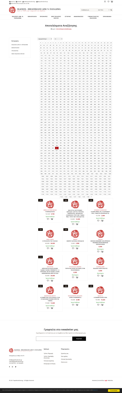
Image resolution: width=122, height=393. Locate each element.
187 (102, 66)
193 (53, 69)
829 (87, 154)
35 (72, 48)
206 (102, 69)
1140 (88, 200)
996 (72, 177)
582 (87, 120)
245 (106, 74)
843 (68, 156)
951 (45, 172)
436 (110, 100)
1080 (87, 190)
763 (53, 146)
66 (98, 51)
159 (68, 64)
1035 (100, 182)
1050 (96, 184)
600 (83, 123)
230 (49, 74)
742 (45, 143)
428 (80, 100)
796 (106, 148)
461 (61, 105)
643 (102, 128)
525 (87, 112)
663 (106, 130)
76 (56, 53)
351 (76, 89)
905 (87, 164)
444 (68, 102)
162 (80, 64)
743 (49, 143)
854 (110, 156)
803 (61, 151)
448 (83, 102)
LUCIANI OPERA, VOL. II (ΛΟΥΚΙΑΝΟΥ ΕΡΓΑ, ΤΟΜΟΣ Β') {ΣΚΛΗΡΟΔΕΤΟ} (100, 217)
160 (72, 64)
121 (68, 58)
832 (99, 154)
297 (87, 82)
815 (106, 151)
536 (57, 115)
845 (76, 156)
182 (83, 66)
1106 (60, 195)
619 (83, 125)
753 (87, 143)
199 (76, 69)
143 (80, 61)
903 (80, 164)
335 (87, 87)
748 (68, 143)
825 (72, 154)
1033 (91, 182)
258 (83, 76)
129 (99, 58)
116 (49, 58)
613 (61, 125)
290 (61, 82)
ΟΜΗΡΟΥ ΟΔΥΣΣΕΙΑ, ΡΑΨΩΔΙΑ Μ (75, 245)
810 (87, 151)
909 (102, 164)
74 (50, 53)
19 (95, 46)
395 (99, 94)
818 (45, 154)
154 (49, 64)
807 (76, 151)
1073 (56, 190)
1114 (96, 195)
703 (41, 138)
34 (69, 48)
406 (68, 97)
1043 (65, 184)
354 (87, 89)
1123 (65, 197)
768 (72, 146)
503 (76, 110)
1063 (82, 187)
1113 (91, 195)
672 (68, 133)
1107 (65, 195)
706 (53, 138)
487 (87, 107)
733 (83, 141)
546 (95, 115)
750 (76, 143)
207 (106, 69)
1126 (78, 197)
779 (41, 148)
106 (83, 56)
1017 (91, 179)
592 (53, 123)
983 (95, 174)
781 (49, 148)
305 (45, 84)
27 (47, 48)
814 (102, 151)
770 (80, 146)
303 (110, 82)
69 (107, 51)
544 (87, 115)
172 (45, 66)
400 (45, 97)
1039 (47, 184)
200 (80, 69)
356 (95, 89)
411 (87, 97)
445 (72, 102)
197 (68, 69)
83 (79, 53)
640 (91, 128)
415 (102, 97)
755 (95, 143)
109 (95, 56)
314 (80, 84)
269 (53, 79)
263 (102, 76)
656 (80, 130)
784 (61, 148)
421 (53, 100)
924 (87, 166)
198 (72, 69)
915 (53, 166)
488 (91, 107)
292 (68, 82)
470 (95, 105)
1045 (73, 184)
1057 (56, 187)
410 (83, 97)
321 (106, 84)
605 (102, 123)
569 (110, 118)
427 (76, 100)
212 (53, 71)
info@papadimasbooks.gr (58, 1)
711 (72, 138)
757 (102, 143)
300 (99, 82)
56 (66, 51)
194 (57, 69)
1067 (100, 187)
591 (49, 123)
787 (72, 148)
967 (106, 172)
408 (76, 97)
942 (83, 169)
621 (91, 125)
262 (99, 76)
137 (57, 61)
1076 (69, 190)
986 (106, 174)
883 (76, 161)
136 (53, 61)
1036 (104, 182)
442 (61, 102)
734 (87, 141)
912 (41, 166)
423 (61, 100)
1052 (104, 184)
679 (95, 133)
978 (76, 174)
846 (80, 156)
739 (106, 141)
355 (91, 89)
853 (106, 156)
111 (103, 56)
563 (87, 118)
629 (49, 128)
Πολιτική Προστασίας (66, 367)
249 (49, 76)
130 (102, 58)
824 (68, 154)
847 (83, 156)
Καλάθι (112, 1)
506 (87, 110)
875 (45, 161)
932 (45, 169)
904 (83, 164)
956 (64, 172)
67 (101, 51)
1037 (109, 182)
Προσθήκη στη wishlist (48, 222)
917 (61, 166)
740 (110, 141)
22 (104, 46)
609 (45, 125)
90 (101, 53)
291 (64, 82)
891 (106, 161)
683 (110, 133)
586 (102, 120)
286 (45, 82)
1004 (105, 177)
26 (44, 48)
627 (41, 128)
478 (53, 107)
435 (106, 100)
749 (72, 143)
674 (76, 133)
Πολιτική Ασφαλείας (49, 369)
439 (49, 102)
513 (41, 112)
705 (49, 138)
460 (57, 105)
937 (64, 169)
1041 (56, 184)
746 (61, 143)
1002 (96, 177)
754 (91, 143)
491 (102, 107)
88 (95, 53)
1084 (104, 190)
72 (44, 53)
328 (61, 87)
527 (95, 112)
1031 (82, 182)
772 (87, 146)
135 (49, 61)
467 (83, 105)
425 (68, 100)
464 (72, 105)
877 (53, 161)
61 (82, 51)
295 (80, 82)
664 (110, 130)
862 (68, 159)
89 (98, 53)
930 (110, 166)
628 (45, 128)
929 (106, 166)
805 (68, 151)
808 (80, 151)
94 (41, 56)
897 (57, 164)
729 (68, 141)
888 (95, 161)
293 (72, 82)
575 (61, 120)
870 (99, 159)
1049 (91, 184)
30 (56, 48)
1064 (87, 187)
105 (80, 56)
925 (91, 166)
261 (95, 76)
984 (99, 174)
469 (91, 105)
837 (45, 156)
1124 (69, 197)
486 (83, 107)
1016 (87, 179)
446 (76, 102)
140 (68, 61)
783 (57, 148)
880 (64, 161)
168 (102, 64)
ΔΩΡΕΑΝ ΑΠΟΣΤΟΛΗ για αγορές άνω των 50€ (24, 3)
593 (57, 123)
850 (95, 156)
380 (41, 94)
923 (83, 166)
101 (64, 56)
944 (91, 169)
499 (61, 110)
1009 (56, 179)
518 (61, 112)
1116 (104, 195)
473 (106, 105)
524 (83, 112)
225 (102, 71)
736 (95, 141)
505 (83, 110)
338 (99, 87)
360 (110, 89)
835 (110, 154)
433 (99, 100)
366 (61, 92)
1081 (91, 190)
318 (95, 84)
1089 (56, 192)
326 (53, 87)
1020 (104, 179)
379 (110, 92)
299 (95, 82)
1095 (82, 192)
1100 (104, 192)
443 (64, 102)
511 (106, 110)
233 (61, 74)
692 (72, 136)
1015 (82, 179)
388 (72, 94)
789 (80, 148)
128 (95, 58)
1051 (100, 184)
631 (57, 128)
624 (102, 125)
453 (102, 102)
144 (83, 61)
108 (91, 56)
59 (75, 51)
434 (102, 100)
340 (106, 87)
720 (106, 138)
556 (61, 118)
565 (95, 118)
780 (45, 148)
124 (80, 58)
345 (53, 89)
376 (99, 92)
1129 (91, 197)
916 (57, 166)
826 (76, 154)
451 (95, 102)
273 (68, 79)
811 (91, 151)
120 (64, 58)
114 (41, 58)
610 (49, 125)
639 (87, 128)
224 (99, 71)
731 (76, 141)
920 (72, 166)
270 (57, 79)
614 (64, 125)
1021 (109, 179)
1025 (56, 182)
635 (72, 128)
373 (87, 92)
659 (91, 130)
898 (61, 164)
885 (83, 161)
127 (91, 58)
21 (101, 46)
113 (110, 56)
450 (91, 102)
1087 (47, 192)
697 (91, 136)
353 (83, 89)
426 (72, 100)
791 (87, 148)
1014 (78, 179)
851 (99, 156)
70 (111, 51)
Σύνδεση (105, 1)
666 (45, 133)
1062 (78, 187)
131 (106, 58)
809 (83, 151)
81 (72, 53)
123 (76, 58)
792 (91, 148)
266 (41, 79)
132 (110, 58)
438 (45, 102)
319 (99, 84)
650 (57, 130)
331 (72, 87)
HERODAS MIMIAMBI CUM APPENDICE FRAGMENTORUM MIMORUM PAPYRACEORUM (100, 247)
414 (99, 97)
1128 (87, 197)
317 (91, 84)
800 (49, 151)
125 (83, 58)
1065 (91, 187)
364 (53, 92)
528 (99, 112)
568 (106, 118)
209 (41, 71)
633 (64, 128)
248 (45, 76)
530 (106, 112)
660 (95, 130)
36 (75, 48)
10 (66, 46)
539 (68, 115)
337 (95, 87)
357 (99, 89)
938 (68, 169)
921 (76, 166)
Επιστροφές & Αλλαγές (49, 372)
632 (61, 128)
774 (95, 146)
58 (72, 51)
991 (53, 177)
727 (61, 141)
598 (76, 123)
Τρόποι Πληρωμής (48, 362)
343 (45, 89)
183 (87, 66)
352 (80, 89)
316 (87, 84)
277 (83, 79)
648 (49, 130)
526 (91, 112)
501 (68, 110)
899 (64, 164)
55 (63, 51)
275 (76, 79)
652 (64, 130)
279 (91, 79)
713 (80, 138)
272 (64, 79)
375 (95, 92)
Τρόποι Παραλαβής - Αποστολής (49, 365)
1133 (109, 197)
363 (49, 92)
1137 (74, 200)
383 (53, 94)
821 (57, 154)
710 (68, 138)
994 (64, 177)
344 (49, 89)
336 (91, 87)
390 (80, 94)
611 (53, 125)
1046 (78, 184)
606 (106, 123)
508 (95, 110)
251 (57, 76)
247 (41, 76)
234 (64, 74)
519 (64, 112)
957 (68, 172)
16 (85, 46)
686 (49, 136)
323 (41, 87)
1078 (78, 190)
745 (57, 143)
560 (76, 118)
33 (66, 48)
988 (42, 177)
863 (72, 159)
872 (106, 159)
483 (72, 107)
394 (95, 94)
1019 (100, 179)
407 (72, 97)
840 (57, 156)
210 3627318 (14, 1)
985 (102, 174)
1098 (96, 192)
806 (72, 151)
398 (110, 94)
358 (102, 89)
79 (66, 53)
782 (53, 148)
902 (76, 164)
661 (99, 130)
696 (87, 136)
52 (53, 51)
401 (49, 97)
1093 (73, 192)
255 (72, 76)
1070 (42, 190)
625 (106, 125)
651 (61, 130)
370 (76, 92)
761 (45, 146)
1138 (79, 200)
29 (53, 48)
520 (68, 112)
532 (41, 115)
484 (76, 107)
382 (49, 94)
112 (106, 56)
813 (99, 151)
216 (68, 71)
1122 (60, 197)
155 (53, 64)
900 (68, 164)
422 (57, 100)
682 (106, 133)
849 (91, 156)
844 (72, 156)
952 (49, 172)
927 (99, 166)
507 (91, 110)
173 (49, 66)
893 (41, 164)
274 (72, 79)
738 (102, 141)
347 (61, 89)
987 (110, 174)
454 (106, 102)
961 (83, 172)
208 (110, 69)
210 (45, 71)
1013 (73, 179)
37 (79, 48)
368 (68, 92)
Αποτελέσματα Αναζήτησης (64, 32)
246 (110, 74)
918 (64, 166)
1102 (42, 195)
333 (80, 87)
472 (102, 105)
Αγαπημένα (108, 1)
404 (61, 97)
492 (106, 107)
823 (64, 154)
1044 (69, 184)
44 (101, 48)
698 (95, 136)
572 (49, 120)
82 (75, 53)
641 (95, 128)
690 (64, 136)
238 (80, 74)
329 (64, 87)
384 (57, 94)
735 (91, 141)
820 (53, 154)
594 (61, 123)
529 (102, 112)
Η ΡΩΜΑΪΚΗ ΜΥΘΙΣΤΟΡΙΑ (100, 305)
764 (57, 146)
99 (57, 56)
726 (57, 141)
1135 (66, 200)
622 (95, 125)
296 (83, 82)
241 (91, 74)
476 (45, 107)
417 (110, 97)
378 (106, 92)
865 (80, 159)
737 (99, 141)
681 (102, 133)
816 (110, 151)
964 (95, 172)
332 (76, 87)
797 (110, 148)
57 (69, 51)
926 (95, 166)
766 (64, 146)
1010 (60, 179)
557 (64, 118)
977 (72, 174)
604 (99, 123)
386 (64, 94)
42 (95, 48)
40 (88, 48)
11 (69, 46)
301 (102, 82)
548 (102, 115)
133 (41, 61)
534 (49, 115)
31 (60, 48)
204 (95, 69)
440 (53, 102)
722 (41, 141)
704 (45, 138)
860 (61, 159)
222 (91, 71)
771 (83, 146)
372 (83, 92)
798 (41, 151)
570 (41, 120)
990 (49, 177)
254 (68, 76)
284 (110, 79)
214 (61, 71)
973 (57, 174)
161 (76, 64)
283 (106, 79)
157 (61, 64)
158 (64, 64)
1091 (65, 192)
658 (87, 130)
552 (45, 118)
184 (91, 66)
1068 (104, 187)
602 (91, 123)
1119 (47, 197)
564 (91, 118)
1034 (96, 182)
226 (106, 71)
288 (53, 82)
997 (76, 177)
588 (110, 120)
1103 (47, 195)
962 (87, 172)
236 (72, 74)
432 (95, 100)
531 (110, 112)
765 (61, 146)
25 (40, 48)
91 (104, 53)
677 (87, 133)
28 (50, 48)
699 (99, 136)
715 (87, 138)
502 (72, 110)
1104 (51, 195)
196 (64, 69)
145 (87, 61)
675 (80, 133)
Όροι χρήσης (64, 365)
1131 (100, 197)
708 (61, 138)
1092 (69, 192)
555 (57, 118)
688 (57, 136)
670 (61, 133)
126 (87, 58)
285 (41, 82)
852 (102, 156)
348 (64, 89)
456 (41, 105)
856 (45, 159)
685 (45, 136)
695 (83, 136)
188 (106, 66)
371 (80, 92)
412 (91, 97)
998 (80, 177)
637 (80, 128)
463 (68, 105)
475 (41, 107)
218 (76, 71)
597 (72, 123)
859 (57, 159)
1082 (96, 190)
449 (87, 102)
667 (49, 133)
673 (72, 133)
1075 (65, 190)
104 (76, 56)
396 (102, 94)
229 (45, 74)
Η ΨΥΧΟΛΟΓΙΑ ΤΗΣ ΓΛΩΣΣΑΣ (50, 245)
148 (99, 61)
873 (110, 159)
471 (99, 105)
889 (99, 161)
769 (76, 146)
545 (91, 115)
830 (91, 154)
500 (64, 110)
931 (41, 169)
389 (76, 94)
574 (57, 120)
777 (106, 146)
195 (61, 69)
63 (88, 51)
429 (83, 100)
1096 (87, 192)
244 (102, 74)
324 (45, 87)
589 (41, 123)
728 (64, 141)
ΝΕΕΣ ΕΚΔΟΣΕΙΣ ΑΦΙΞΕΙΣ (55, 18)
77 (60, 53)
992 (57, 177)
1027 (65, 182)
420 (49, 100)
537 (61, 115)
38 (82, 48)
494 (41, 110)
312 (72, 84)
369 (72, 92)
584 (95, 120)
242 (95, 74)
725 (53, 141)
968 (110, 172)
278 (87, 79)
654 (72, 130)
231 (53, 74)
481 (64, 107)
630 (53, 128)
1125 (73, 197)
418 (41, 100)
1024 (51, 182)
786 (68, 148)
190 (41, 69)
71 (40, 53)
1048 (87, 184)
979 (80, 174)
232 (57, 74)
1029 (73, 182)
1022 (42, 182)
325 (49, 87)
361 (41, 92)
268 (49, 79)
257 (80, 76)
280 (95, 79)
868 (91, 159)
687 (53, 136)
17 (88, 46)
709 (64, 138)
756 (99, 143)
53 (56, 51)
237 (76, 74)
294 (76, 82)
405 (64, 97)
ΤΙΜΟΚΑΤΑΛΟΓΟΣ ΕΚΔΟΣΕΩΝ (92, 18)
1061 (73, 187)
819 (49, 154)
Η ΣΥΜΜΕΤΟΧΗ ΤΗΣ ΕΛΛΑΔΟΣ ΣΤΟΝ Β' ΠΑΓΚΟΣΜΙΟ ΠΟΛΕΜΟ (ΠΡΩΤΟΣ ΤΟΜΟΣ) (50, 307)
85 (85, 53)
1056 (51, 187)
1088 (51, 192)
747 (64, 143)
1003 (101, 177)
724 (49, 141)
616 (72, 125)
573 (53, 120)
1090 (60, 192)
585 (99, 120)
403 (57, 97)
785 (64, 148)
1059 (65, 187)
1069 (109, 187)
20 (98, 46)
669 (57, 133)
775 (99, 146)
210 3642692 (25, 1)
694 (80, 136)
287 (49, 82)
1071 (47, 190)
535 (53, 115)
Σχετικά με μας (64, 362)
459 (53, 105)
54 (60, 51)
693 (76, 136)
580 (80, 120)
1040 (51, 184)
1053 (109, 184)
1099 (100, 192)
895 (49, 164)
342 (41, 89)
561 (80, 118)
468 (87, 105)
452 (99, 102)
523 (80, 112)
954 (57, 172)
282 (102, 79)
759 (110, 143)
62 (85, 51)
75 (53, 53)
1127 (82, 197)
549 (106, 115)
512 (110, 110)
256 (76, 76)
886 (87, 161)
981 (87, 174)
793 (95, 148)
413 (95, 97)
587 (106, 120)
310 (64, 84)
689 (61, 136)
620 (87, 125)
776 (102, 146)
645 (110, 128)
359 (106, 89)
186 (99, 66)
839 (53, 156)
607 (110, 123)
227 (110, 71)
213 (57, 71)
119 (61, 58)
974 (61, 174)
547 (99, 115)
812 (95, 151)
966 (102, 172)
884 (80, 161)
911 (110, 164)
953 (53, 172)
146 (91, 61)
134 (45, 61)
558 (68, 118)
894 (45, 164)
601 (87, 123)
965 (99, 172)
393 (91, 94)
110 (99, 56)
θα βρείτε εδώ (57, 391)
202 (87, 69)
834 (106, 154)
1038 (42, 184)
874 (41, 161)
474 (110, 105)
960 (80, 172)
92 (107, 53)
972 (53, 174)
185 (95, 66)
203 (91, 69)
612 (57, 125)
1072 (51, 190)
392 (87, 94)
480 (61, 107)
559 (72, 118)
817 (41, 154)
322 (110, 84)
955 (61, 172)
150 (106, 61)
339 (102, 87)
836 (41, 156)
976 (68, 174)
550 (110, 115)
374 (91, 92)
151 (110, 61)
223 (95, 71)
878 (57, 161)
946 (99, 169)
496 (49, 110)
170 (110, 64)
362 (45, 92)
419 (45, 100)
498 (57, 110)
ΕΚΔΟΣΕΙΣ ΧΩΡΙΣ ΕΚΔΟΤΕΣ (100, 273)
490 (99, 107)
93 (111, 53)
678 (91, 133)
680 (99, 133)
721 (110, 138)
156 (57, 64)
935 (57, 169)
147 (95, 61)
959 (76, 172)
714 (83, 138)
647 (45, 130)
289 (57, 82)
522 (76, 112)
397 (106, 94)
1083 (100, 190)
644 (106, 128)
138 (61, 61)
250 (53, 76)
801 (53, 151)
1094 (78, 192)
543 (83, 115)
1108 (69, 195)
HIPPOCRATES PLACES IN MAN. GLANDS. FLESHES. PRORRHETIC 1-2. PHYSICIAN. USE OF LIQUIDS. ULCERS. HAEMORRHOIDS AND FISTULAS (50, 277)
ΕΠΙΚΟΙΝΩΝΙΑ (107, 17)
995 (68, 177)
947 (102, 169)
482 (68, 107)
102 (68, 56)
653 (68, 130)
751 (80, 143)
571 (45, 120)
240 (87, 74)
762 (49, 146)
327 (57, 87)
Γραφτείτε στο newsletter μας (61, 338)
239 (83, 74)
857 (49, 159)
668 (53, 133)
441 (57, 102)
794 (99, 148)
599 (80, 123)
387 (68, 94)
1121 (56, 197)
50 (47, 51)
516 (53, 112)
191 (45, 69)
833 (102, 154)
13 (75, 46)
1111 (82, 195)
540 (72, 115)
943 (87, 169)
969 (41, 174)
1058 (60, 187)
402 (53, 97)
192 (49, 69)
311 (68, 84)
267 (45, 79)
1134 (61, 200)
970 (45, 174)
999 (83, 177)
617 (76, 125)
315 (83, 84)
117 (53, 58)
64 (91, 51)
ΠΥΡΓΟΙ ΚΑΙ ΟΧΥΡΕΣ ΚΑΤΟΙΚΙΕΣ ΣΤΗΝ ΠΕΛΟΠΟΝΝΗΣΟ (75, 274)
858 (53, 159)
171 (41, 66)
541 (76, 115)
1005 (110, 177)
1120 (51, 197)
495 (45, 110)
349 (68, 89)
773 (91, 146)
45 (104, 48)
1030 (78, 182)
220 (83, 71)
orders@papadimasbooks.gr (39, 1)
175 (57, 66)
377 (102, 92)
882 (72, 161)
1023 (47, 182)
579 (76, 120)
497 (53, 110)
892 (110, 161)
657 (83, 130)
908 (99, 164)
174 (53, 66)
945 (95, 169)
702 (110, 136)
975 (64, 174)
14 (79, 46)
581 (83, 120)
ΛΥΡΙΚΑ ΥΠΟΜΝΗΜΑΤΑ (75, 305)
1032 (87, 182)
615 (68, 125)
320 (102, 84)
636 (76, 128)
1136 (70, 200)
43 (98, 48)
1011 (65, 179)
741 (41, 143)
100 (61, 56)
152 (41, 64)
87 (91, 53)
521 (72, 112)
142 (76, 61)
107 (87, 56)
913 (45, 166)
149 (102, 61)
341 (110, 87)
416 (106, 97)
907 (95, 164)
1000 (87, 177)
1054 (42, 187)
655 (76, 130)
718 (99, 138)
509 (99, 110)
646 (41, 130)
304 (41, 84)
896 (53, 164)
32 (63, 48)
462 (64, 105)
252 (61, 76)
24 (111, 46)
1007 (47, 179)
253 (64, 76)
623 (99, 125)
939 (72, 169)
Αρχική (52, 32)
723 (45, 141)
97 (50, 56)
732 (80, 141)
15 (82, 46)
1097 (91, 192)
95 (44, 56)
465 (76, 105)
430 (87, 100)
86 (88, 53)
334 (83, 87)
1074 (60, 190)
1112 (87, 195)
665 (41, 133)
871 (102, 159)
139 (64, 61)
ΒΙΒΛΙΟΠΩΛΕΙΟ (31, 17)
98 (54, 56)
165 (91, 64)
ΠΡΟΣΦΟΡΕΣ (43, 17)
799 (45, 151)
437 (41, 102)
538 (64, 115)
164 (87, 64)
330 (68, 87)
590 (45, 123)
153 (45, 64)
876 (49, 161)
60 (79, 51)
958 (72, 172)
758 (106, 143)
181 (80, 66)
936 (61, 169)
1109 (73, 195)
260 (91, 76)
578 (72, 120)
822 (61, 154)
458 (49, 105)
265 (110, 76)
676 (83, 133)
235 (68, 74)
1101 (109, 192)
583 (91, 120)
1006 (42, 179)
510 (102, 110)
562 (83, 118)
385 (61, 94)
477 (49, 107)
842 (64, 156)
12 (72, 46)
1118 (42, 197)
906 (91, 164)
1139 (83, 200)
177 (64, 66)
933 (49, 169)
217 (72, 71)
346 (57, 89)
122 (72, 58)
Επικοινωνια (64, 370)
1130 (96, 197)
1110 (78, 195)
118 (57, 58)
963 (91, 172)
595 (64, 123)
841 (61, 156)
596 (68, 123)
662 (102, 130)
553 (49, 118)
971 (49, 174)
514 (45, 112)
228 (41, 74)
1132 (104, 197)
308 (57, 84)
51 (50, 51)
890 (102, 161)
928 (102, 166)
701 (106, 136)
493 (110, 107)
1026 (60, 182)
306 (49, 84)
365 (57, 92)
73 (47, 53)
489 (95, 107)
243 (99, 74)
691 (68, 136)
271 (61, 79)
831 (95, 154)
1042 (60, 184)
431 (91, 100)
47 (111, 48)
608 (41, 125)
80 (69, 53)
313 (76, 84)
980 (83, 174)
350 (72, 89)
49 (44, 51)
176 (61, 66)
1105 (56, 195)
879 (61, 161)
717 (95, 138)
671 (64, 133)
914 (49, 166)
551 (41, 118)
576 (64, 120)
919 (68, 166)
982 (91, 174)
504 (80, 110)
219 (80, 71)
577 (68, 120)
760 (41, 146)
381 (45, 94)
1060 (69, 187)
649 (53, 130)
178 (68, 66)
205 (99, 69)
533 (45, 115)
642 (99, 128)
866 (83, 159)
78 (63, 53)
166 (95, 64)
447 (80, 102)
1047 (82, 184)
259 (87, 76)
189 (110, 66)
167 (99, 64)
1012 (69, 179)
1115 (100, 195)
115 (45, 58)
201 (83, 69)
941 (80, 169)
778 (110, 146)
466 (80, 105)
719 (102, 138)
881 (68, 161)
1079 (82, 190)
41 (91, 48)
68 (104, 51)
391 (83, 94)
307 (53, 84)
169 (106, 64)
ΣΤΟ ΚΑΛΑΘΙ (52, 222)
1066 (96, 187)
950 (41, 172)
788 (76, 148)
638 (83, 128)
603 (95, 123)
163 (83, 64)
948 (106, 169)
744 (53, 143)
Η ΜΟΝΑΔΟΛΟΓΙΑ (50, 215)
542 (80, 115)
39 (85, 48)
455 (110, 102)
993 (61, 177)
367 (64, 92)
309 (61, 84)
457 (45, 105)
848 (87, 156)
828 (83, 154)
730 (72, 141)
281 (99, 79)
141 (72, 61)
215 (64, 71)
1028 (69, 182)
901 (72, 164)
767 (68, 146)
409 (80, 97)
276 (80, 79)
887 (91, 161)
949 (110, 169)
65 (95, 51)
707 (57, 138)
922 (80, 166)
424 (64, 100)
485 (80, 107)
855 (41, 159)
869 (95, 159)
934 (53, 169)
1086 (42, 192)
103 (72, 56)
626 (110, 125)
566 (99, 118)
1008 (51, 179)
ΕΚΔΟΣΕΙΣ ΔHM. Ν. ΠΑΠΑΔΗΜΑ (17, 18)
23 (107, 46)
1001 (92, 177)
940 (76, 169)
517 (57, 112)
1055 (47, 187)
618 (80, 125)
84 (82, 53)
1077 (73, 190)
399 (41, 97)
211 (49, 71)
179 (72, 66)
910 (106, 164)
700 (102, 136)
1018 (96, 179)
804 (64, 151)
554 (53, 118)
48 (40, 51)
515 (49, 112)
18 (91, 46)
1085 (109, 190)
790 (83, 148)
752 (83, 143)
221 (87, 71)
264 (106, 76)
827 (80, 154)
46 (107, 48)
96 (47, 56)
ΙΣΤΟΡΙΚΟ (66, 17)
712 (76, 138)
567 (102, 118)
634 (68, 128)
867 (87, 159)
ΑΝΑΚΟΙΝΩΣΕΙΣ (78, 17)
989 (45, 177)
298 (91, 82)
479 (57, 107)
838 (49, 156)
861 (64, 159)
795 (102, 148)
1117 (109, 195)
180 (76, 66)
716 (91, 138)
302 (106, 82)
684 (41, 136)
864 (76, 159)
